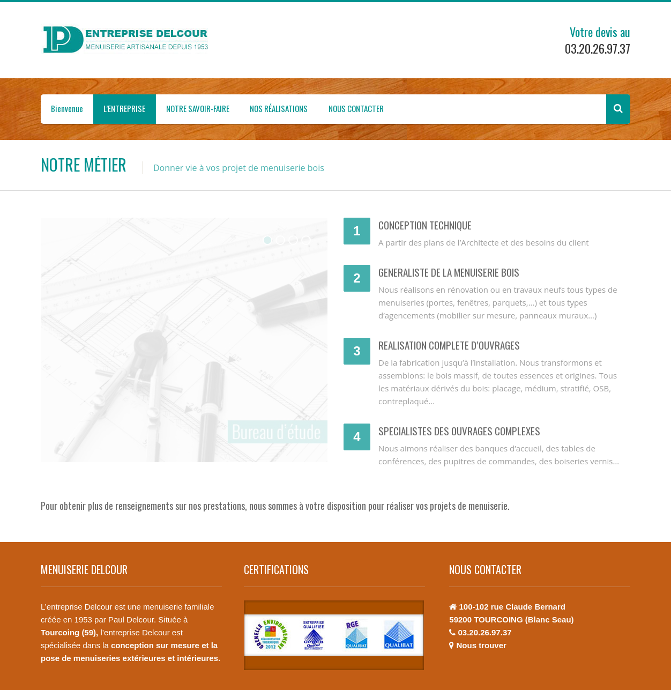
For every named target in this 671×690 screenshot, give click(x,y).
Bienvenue (67, 108)
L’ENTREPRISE (124, 108)
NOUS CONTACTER (356, 108)
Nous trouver (481, 645)
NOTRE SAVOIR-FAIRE (197, 108)
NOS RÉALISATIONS (279, 108)
